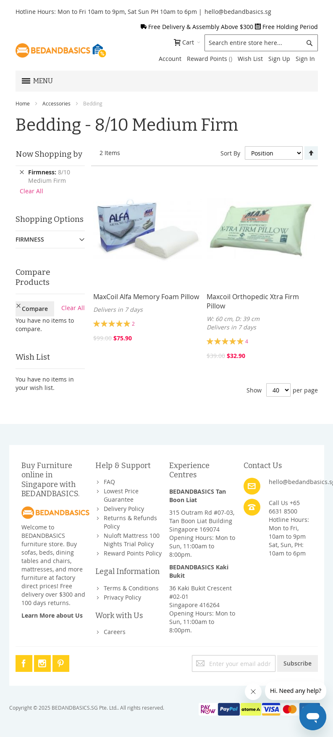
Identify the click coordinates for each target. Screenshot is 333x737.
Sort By (230, 153)
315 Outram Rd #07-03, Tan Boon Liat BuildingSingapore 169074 (201, 520)
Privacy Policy (122, 597)
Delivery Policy (124, 509)
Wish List (250, 59)
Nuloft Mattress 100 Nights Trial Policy (132, 540)
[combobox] (261, 42)
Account (170, 59)
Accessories (56, 103)
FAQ (109, 482)
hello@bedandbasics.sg (238, 12)
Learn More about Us (52, 615)
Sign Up (279, 59)
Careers (115, 632)
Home (23, 103)
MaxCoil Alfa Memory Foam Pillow (146, 296)
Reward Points (209, 59)
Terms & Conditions (131, 588)
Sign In (305, 59)
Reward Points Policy (133, 553)
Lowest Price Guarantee (121, 495)
